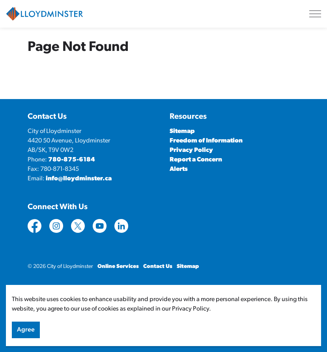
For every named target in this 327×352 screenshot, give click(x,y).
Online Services (118, 267)
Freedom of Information (206, 141)
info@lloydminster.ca (79, 179)
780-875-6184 (71, 160)
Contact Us (157, 267)
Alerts (179, 169)
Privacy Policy (191, 150)
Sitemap (182, 131)
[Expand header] (315, 14)
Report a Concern (196, 160)
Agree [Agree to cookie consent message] (25, 333)
